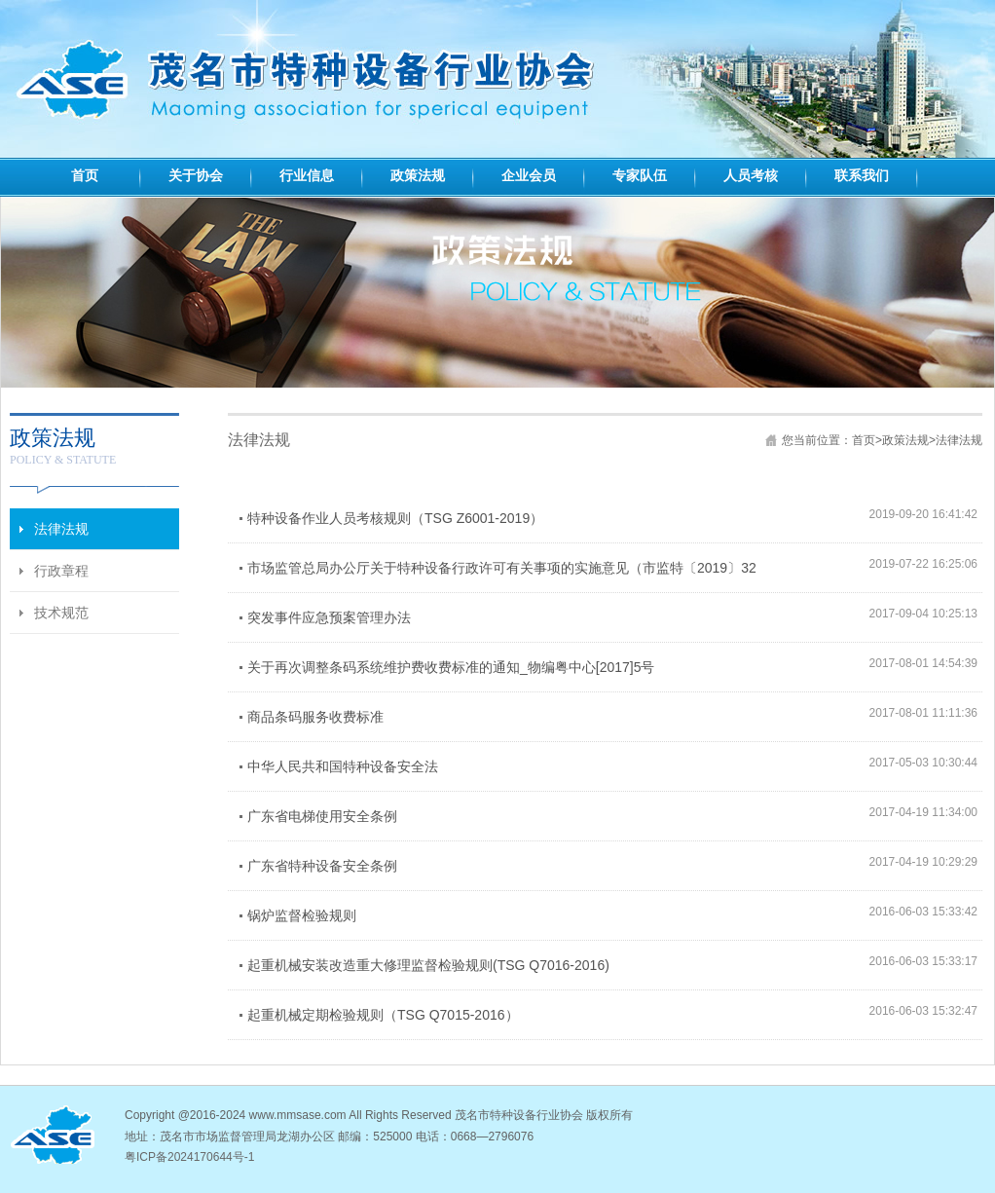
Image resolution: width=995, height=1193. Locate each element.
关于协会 (195, 175)
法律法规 (959, 440)
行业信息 (306, 175)
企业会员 (528, 175)
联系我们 (861, 175)
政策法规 (417, 175)
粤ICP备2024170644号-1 (189, 1157)
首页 (84, 175)
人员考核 (750, 175)
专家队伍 (639, 175)
